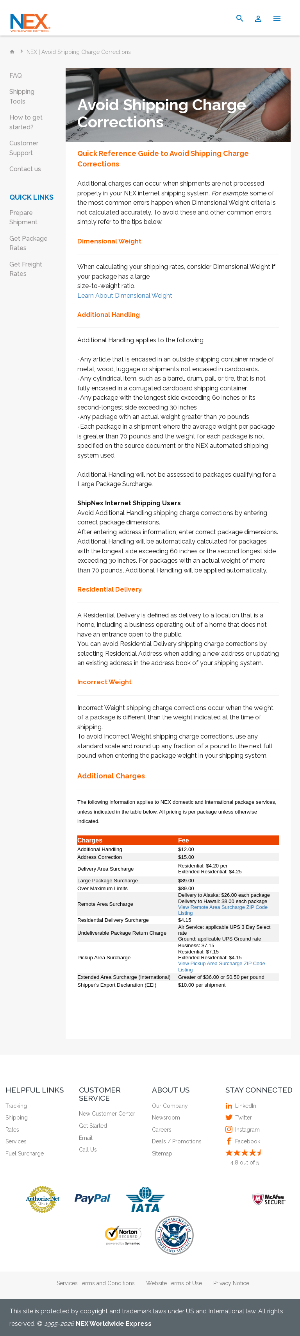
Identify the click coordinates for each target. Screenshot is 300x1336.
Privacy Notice (231, 1283)
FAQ (15, 75)
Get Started (93, 1126)
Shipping (16, 1117)
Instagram (246, 1130)
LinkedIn (244, 1106)
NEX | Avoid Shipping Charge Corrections (79, 52)
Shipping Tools (21, 96)
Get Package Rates (28, 243)
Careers (161, 1130)
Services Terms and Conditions (96, 1283)
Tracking (16, 1106)
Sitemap (162, 1153)
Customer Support (23, 148)
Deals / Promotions (177, 1141)
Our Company (170, 1106)
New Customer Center (107, 1114)
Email (86, 1138)
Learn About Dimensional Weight (124, 295)
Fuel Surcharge (24, 1153)
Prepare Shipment (23, 217)
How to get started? (26, 122)
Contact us (25, 169)
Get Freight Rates (25, 269)
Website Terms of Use (174, 1283)
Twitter (242, 1117)
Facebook (246, 1141)
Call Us (88, 1149)
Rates (12, 1130)
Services (16, 1141)
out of (244, 1162)
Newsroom (166, 1117)
